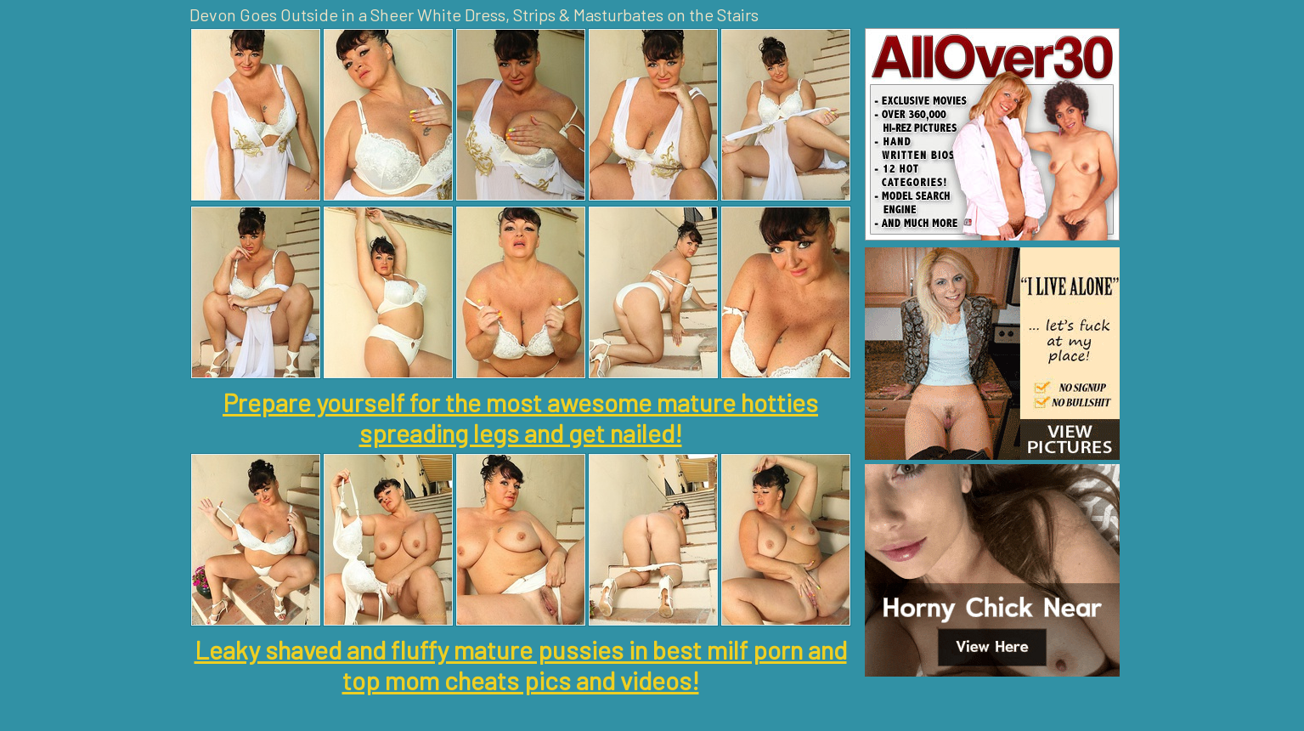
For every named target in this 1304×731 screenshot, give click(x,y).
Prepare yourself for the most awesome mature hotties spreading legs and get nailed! (520, 417)
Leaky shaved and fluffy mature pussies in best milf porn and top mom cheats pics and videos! (521, 664)
